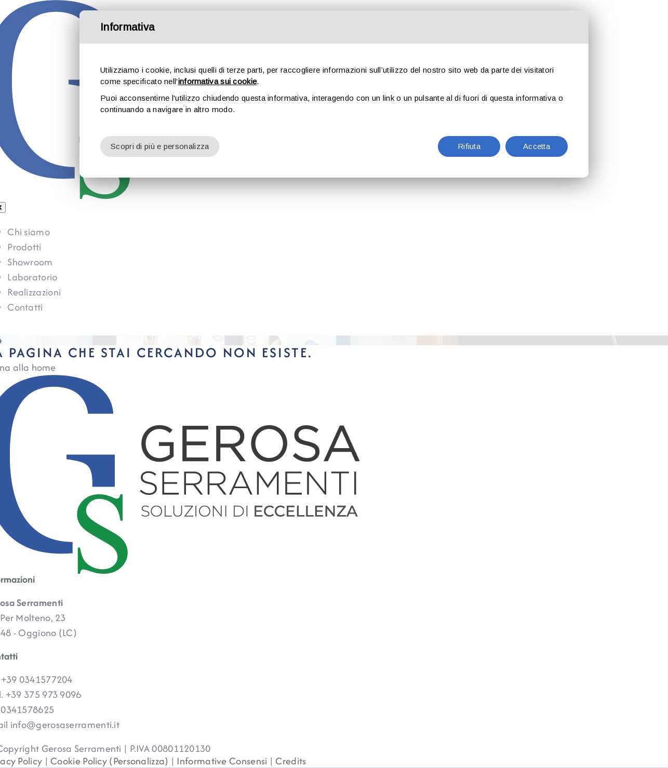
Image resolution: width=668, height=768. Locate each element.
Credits (290, 761)
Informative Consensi (222, 761)
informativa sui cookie (217, 81)
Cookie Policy (78, 761)
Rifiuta (469, 146)
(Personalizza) (138, 761)
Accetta (536, 146)
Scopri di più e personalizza (160, 146)
